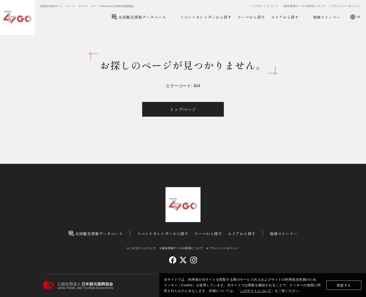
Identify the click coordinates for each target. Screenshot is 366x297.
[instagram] (193, 260)
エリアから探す (285, 17)
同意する (344, 285)
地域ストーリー (327, 17)
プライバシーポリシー (345, 6)
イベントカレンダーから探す (206, 17)
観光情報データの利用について (304, 6)
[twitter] (183, 260)
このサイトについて (255, 291)
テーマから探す (251, 17)
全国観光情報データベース (139, 17)
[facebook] (173, 260)
